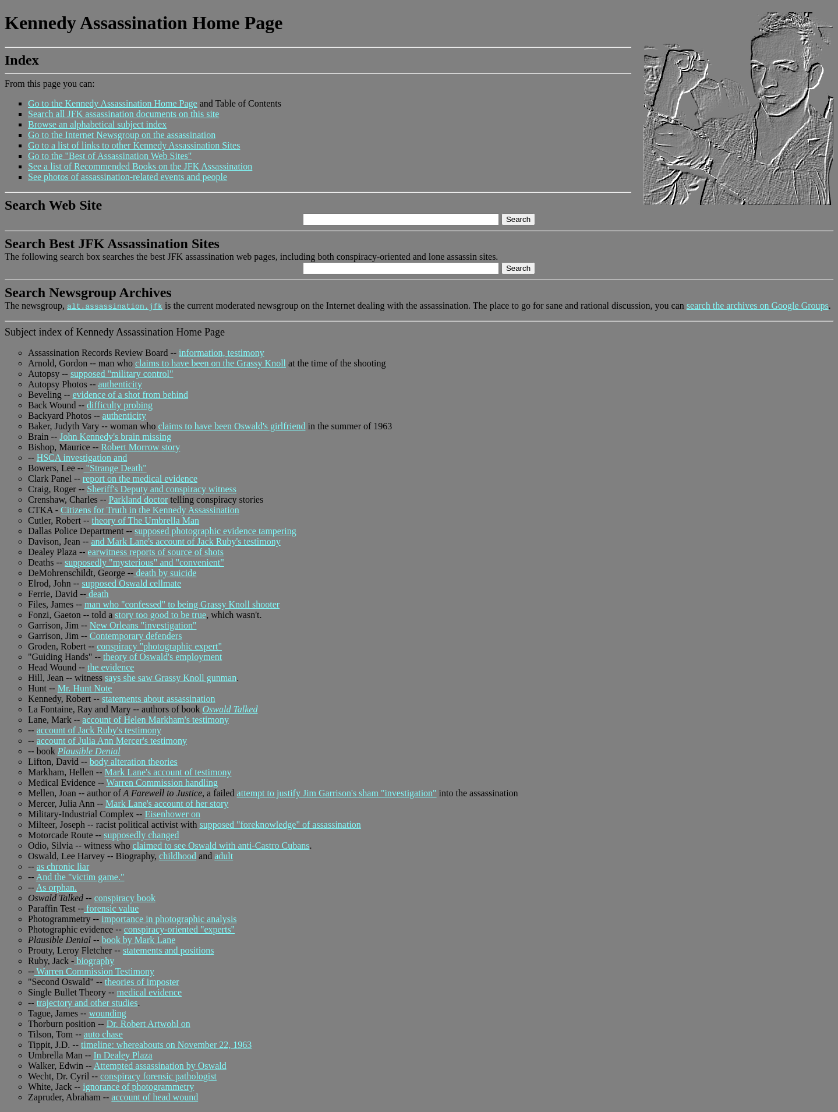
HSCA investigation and (82, 458)
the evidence (110, 667)
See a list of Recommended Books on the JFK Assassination (140, 166)
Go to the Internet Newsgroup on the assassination (121, 135)
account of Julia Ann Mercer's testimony (112, 741)
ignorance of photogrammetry (138, 1087)
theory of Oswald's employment (162, 657)
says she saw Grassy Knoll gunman (170, 678)
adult (223, 856)
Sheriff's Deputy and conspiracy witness (161, 489)
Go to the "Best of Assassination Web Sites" (110, 156)
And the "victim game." (80, 877)
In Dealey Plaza (122, 1055)
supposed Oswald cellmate (131, 583)
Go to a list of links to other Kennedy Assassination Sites (134, 145)
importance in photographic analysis (168, 919)
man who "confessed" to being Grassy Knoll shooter (182, 604)
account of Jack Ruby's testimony (99, 730)
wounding (107, 1013)
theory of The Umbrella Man (146, 520)
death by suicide (164, 573)
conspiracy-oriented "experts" (179, 929)
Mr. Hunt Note (85, 688)
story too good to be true (160, 615)
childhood (177, 856)
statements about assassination (158, 699)
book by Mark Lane (139, 940)
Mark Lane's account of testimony (168, 772)
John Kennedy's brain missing (115, 437)
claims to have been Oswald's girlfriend (231, 426)
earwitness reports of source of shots (156, 552)
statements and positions (168, 950)
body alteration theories (134, 762)
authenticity (120, 384)
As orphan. (56, 887)
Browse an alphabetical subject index (97, 124)
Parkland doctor (138, 499)
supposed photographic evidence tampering (215, 531)
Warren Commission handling (162, 783)
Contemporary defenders (136, 636)
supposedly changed (141, 835)
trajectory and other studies (87, 1003)
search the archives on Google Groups (758, 305)
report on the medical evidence (140, 478)
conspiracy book (124, 898)
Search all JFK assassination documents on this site (123, 114)
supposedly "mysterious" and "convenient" (144, 562)
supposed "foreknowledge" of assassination (279, 824)
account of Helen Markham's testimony (155, 720)
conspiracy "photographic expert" (159, 646)
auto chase (103, 1034)
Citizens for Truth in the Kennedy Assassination (150, 510)
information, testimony (221, 353)
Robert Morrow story (140, 447)
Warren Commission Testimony (94, 971)
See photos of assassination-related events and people (127, 177)
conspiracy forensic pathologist (158, 1076)
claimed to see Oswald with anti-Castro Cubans (221, 845)
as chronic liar (63, 866)
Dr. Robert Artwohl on (148, 1024)
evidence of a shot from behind (130, 395)
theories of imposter (142, 982)
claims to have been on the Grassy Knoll (210, 363)
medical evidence (149, 992)
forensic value (111, 908)
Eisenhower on (172, 814)
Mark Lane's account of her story (166, 804)
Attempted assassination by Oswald (160, 1066)
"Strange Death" (115, 468)
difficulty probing (120, 405)
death (97, 594)
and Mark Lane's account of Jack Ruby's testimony (185, 541)
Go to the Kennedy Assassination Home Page (112, 103)
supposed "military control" (122, 374)
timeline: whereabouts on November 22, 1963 (166, 1045)
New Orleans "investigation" (143, 625)
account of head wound (154, 1097)
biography (94, 961)
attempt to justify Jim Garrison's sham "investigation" (337, 793)
